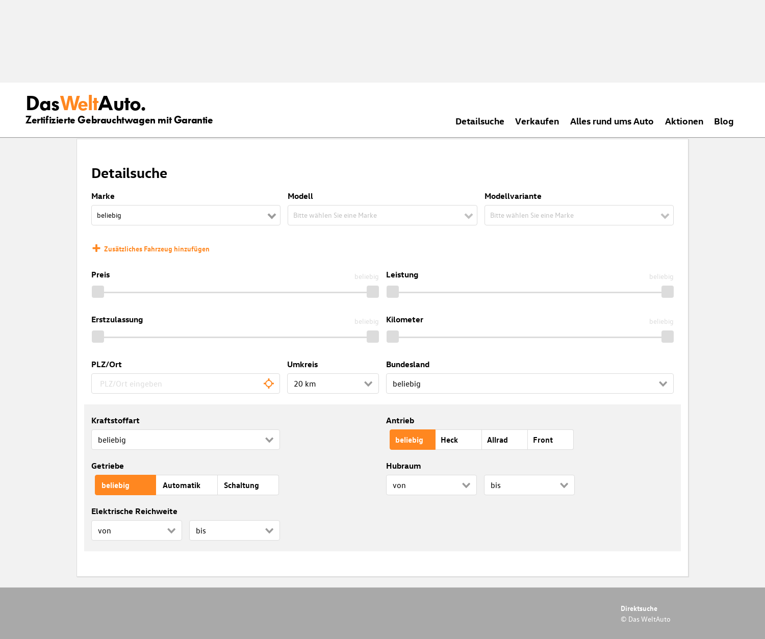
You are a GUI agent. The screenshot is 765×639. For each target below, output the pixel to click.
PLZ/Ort (106, 364)
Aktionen (684, 120)
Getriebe (107, 466)
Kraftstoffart (115, 420)
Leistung (402, 274)
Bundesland (407, 364)
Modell (300, 196)
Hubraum (403, 466)
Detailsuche (479, 120)
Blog (724, 120)
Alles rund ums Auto (612, 120)
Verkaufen (537, 120)
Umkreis (302, 364)
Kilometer (404, 319)
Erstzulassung (117, 319)
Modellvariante (513, 196)
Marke (103, 196)
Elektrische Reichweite (134, 511)
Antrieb (400, 420)
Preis (100, 274)
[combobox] (185, 383)
